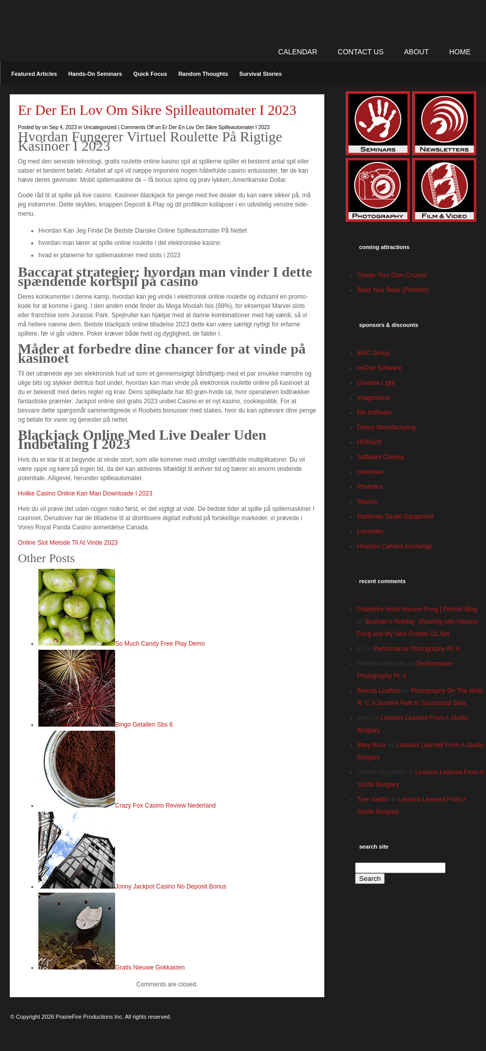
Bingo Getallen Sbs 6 (144, 724)
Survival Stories (260, 74)
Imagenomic (373, 397)
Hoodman (370, 472)
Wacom (367, 501)
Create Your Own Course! (392, 275)
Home (460, 52)
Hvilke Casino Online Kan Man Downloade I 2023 (85, 493)
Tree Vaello (372, 799)
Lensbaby (370, 531)
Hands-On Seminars (95, 74)
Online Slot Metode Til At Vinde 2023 (68, 542)
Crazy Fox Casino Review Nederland (165, 805)
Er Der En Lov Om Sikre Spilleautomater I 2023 (157, 110)
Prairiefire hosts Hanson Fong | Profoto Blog (417, 609)
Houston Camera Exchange (394, 546)
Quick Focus (150, 74)
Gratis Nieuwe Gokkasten (150, 967)
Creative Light (376, 382)
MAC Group (373, 353)
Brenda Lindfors (379, 690)
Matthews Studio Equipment (395, 516)
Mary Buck (371, 745)
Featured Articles (34, 74)
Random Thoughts (203, 74)
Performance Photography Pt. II (416, 648)
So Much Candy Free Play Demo (160, 643)
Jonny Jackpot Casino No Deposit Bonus (170, 886)
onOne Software (379, 368)
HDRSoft (369, 442)
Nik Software (374, 412)
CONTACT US (361, 52)
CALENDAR (297, 52)
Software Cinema (380, 457)
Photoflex (370, 486)
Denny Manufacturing (386, 427)
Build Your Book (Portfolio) (393, 290)
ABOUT (416, 52)
